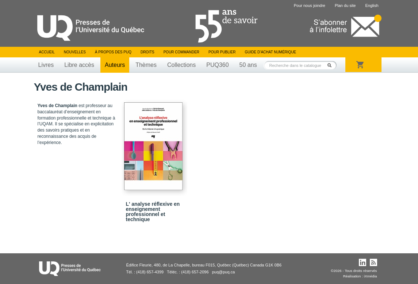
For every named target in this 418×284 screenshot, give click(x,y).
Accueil (47, 52)
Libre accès (79, 65)
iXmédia (370, 276)
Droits (147, 52)
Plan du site (345, 5)
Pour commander (181, 52)
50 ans (248, 65)
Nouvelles (75, 52)
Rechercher (331, 65)
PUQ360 (217, 65)
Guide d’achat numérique (270, 52)
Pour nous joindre (309, 5)
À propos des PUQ (113, 52)
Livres (46, 65)
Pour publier (221, 52)
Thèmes (146, 65)
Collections (181, 65)
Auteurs (115, 65)
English (371, 5)
